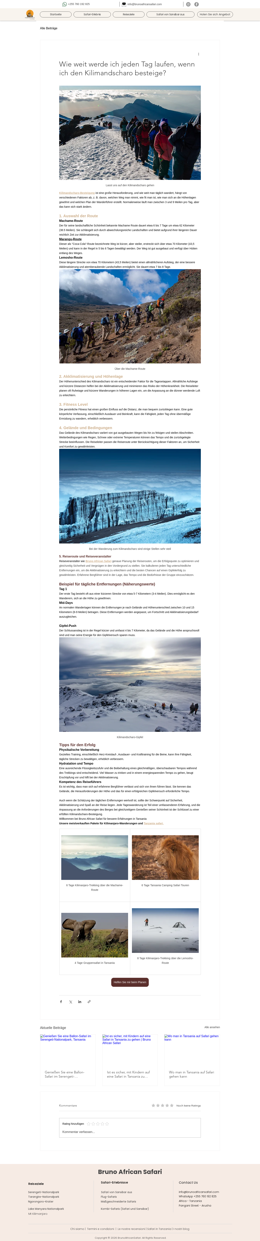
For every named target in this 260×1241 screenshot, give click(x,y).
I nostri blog (181, 1229)
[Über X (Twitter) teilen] (70, 1001)
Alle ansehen (212, 1027)
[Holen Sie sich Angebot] (215, 14)
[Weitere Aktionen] (198, 54)
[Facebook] (196, 4)
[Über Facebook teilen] (61, 1001)
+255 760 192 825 (79, 4)
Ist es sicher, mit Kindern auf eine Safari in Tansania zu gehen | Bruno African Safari (128, 1074)
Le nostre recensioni (131, 1229)
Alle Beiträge (48, 28)
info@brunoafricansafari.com (145, 4)
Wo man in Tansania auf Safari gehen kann (191, 1074)
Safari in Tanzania (159, 1229)
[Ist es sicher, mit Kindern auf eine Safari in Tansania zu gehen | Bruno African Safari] (130, 1050)
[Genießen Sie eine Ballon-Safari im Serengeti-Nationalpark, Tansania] (68, 1050)
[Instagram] (188, 4)
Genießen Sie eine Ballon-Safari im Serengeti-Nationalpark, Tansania (64, 1074)
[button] (92, 14)
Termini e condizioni (100, 1229)
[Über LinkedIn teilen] (80, 1001)
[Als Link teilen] (89, 1001)
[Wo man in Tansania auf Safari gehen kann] (192, 1050)
